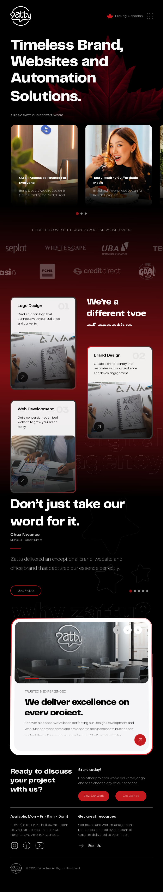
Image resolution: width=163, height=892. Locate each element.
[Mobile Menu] (150, 14)
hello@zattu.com (54, 824)
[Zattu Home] (20, 16)
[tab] (77, 216)
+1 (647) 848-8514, (24, 824)
